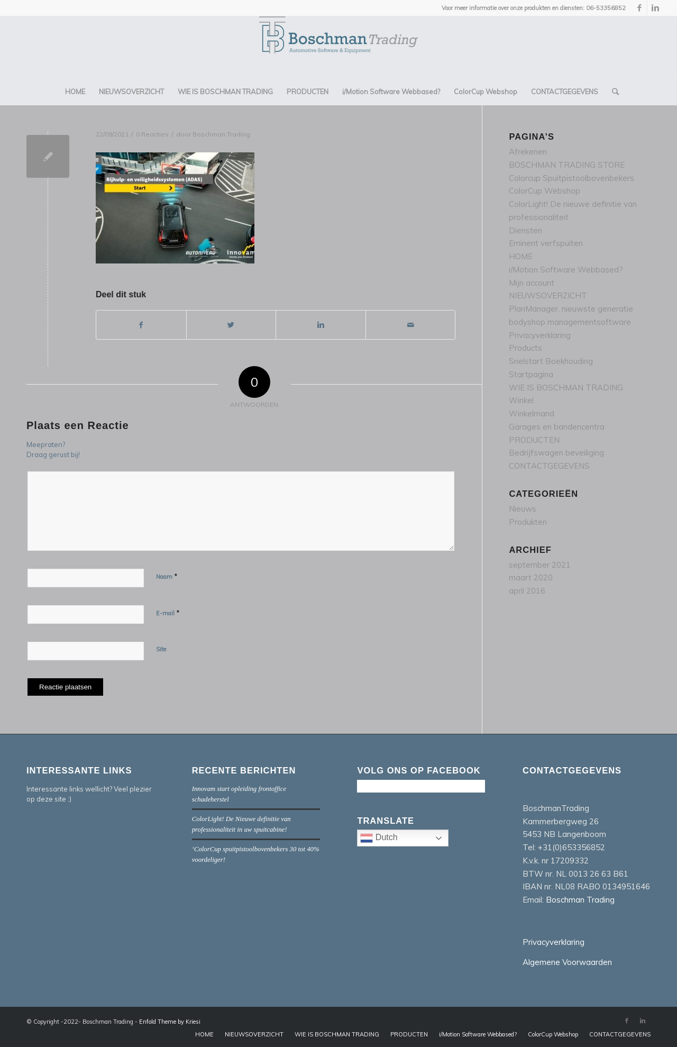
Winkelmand (531, 413)
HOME (521, 256)
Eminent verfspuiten (546, 243)
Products (525, 348)
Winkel (521, 400)
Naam (167, 576)
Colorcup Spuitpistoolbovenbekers (571, 178)
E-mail (168, 612)
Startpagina (531, 374)
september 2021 (540, 565)
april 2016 (527, 591)
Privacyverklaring (540, 335)
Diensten (525, 230)
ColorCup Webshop (544, 191)
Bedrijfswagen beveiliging (556, 453)
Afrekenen (528, 152)
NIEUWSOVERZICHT (548, 295)
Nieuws (522, 509)
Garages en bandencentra (557, 427)
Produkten (528, 522)
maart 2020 (531, 577)
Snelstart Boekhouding (551, 361)
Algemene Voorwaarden (567, 962)
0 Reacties (152, 134)
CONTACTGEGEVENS (549, 466)
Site (161, 649)
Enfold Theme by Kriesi (169, 1021)
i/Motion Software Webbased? (566, 270)
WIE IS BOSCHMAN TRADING (566, 388)
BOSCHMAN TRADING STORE (567, 165)
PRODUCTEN (534, 440)
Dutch (404, 839)
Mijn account (531, 283)
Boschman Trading (221, 134)
